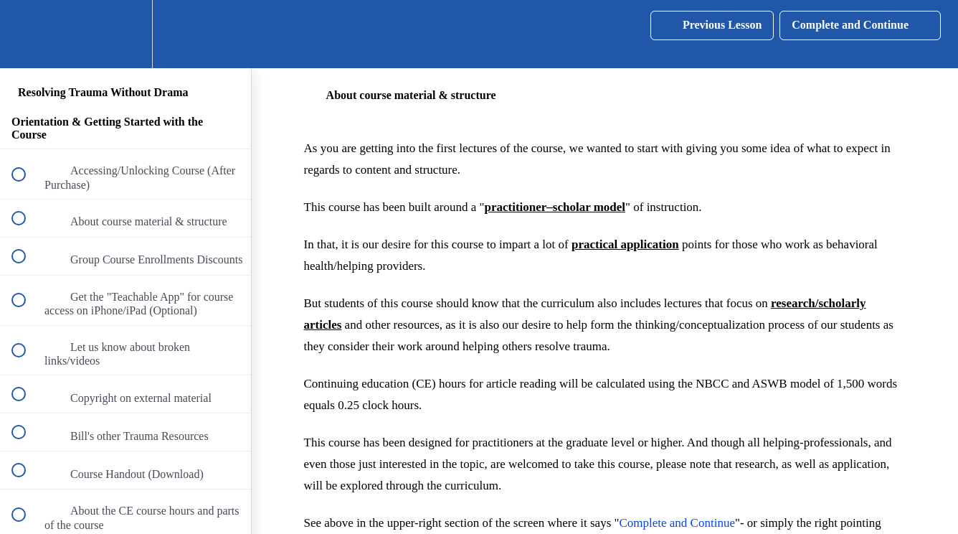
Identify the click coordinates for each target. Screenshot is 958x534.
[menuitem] (125, 34)
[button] (26, 34)
